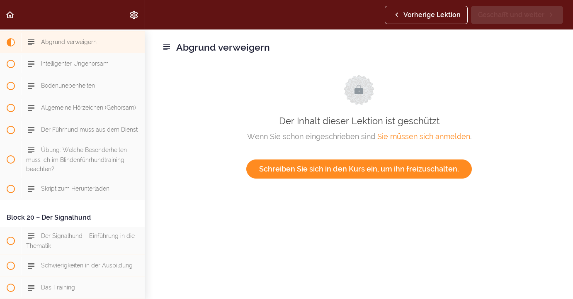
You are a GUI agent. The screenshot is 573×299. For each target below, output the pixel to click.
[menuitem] (134, 14)
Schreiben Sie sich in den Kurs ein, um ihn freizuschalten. (359, 168)
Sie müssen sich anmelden (423, 136)
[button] (10, 14)
